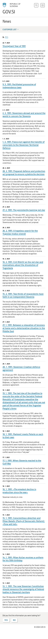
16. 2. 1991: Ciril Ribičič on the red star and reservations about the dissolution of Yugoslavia (23, 265)
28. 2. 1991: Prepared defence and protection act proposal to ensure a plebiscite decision (24, 173)
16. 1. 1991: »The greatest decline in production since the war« (19, 491)
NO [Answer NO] (14, 620)
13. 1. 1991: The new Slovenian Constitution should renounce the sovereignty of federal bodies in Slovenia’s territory (23, 589)
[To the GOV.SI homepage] (13, 8)
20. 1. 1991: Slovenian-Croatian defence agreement (21, 368)
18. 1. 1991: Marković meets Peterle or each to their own (23, 436)
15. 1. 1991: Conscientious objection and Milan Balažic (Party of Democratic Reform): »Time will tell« (24, 521)
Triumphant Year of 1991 (14, 46)
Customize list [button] (11, 29)
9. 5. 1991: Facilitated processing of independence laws (19, 86)
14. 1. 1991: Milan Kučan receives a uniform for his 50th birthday (23, 559)
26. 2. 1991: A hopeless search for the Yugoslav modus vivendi (20, 232)
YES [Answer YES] (6, 620)
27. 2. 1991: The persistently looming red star (24, 210)
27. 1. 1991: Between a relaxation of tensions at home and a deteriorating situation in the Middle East (24, 328)
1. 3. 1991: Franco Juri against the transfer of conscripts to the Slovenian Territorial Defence (24, 144)
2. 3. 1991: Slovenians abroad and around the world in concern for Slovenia (24, 115)
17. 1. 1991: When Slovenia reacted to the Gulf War (22, 462)
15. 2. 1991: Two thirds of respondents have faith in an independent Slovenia (23, 295)
